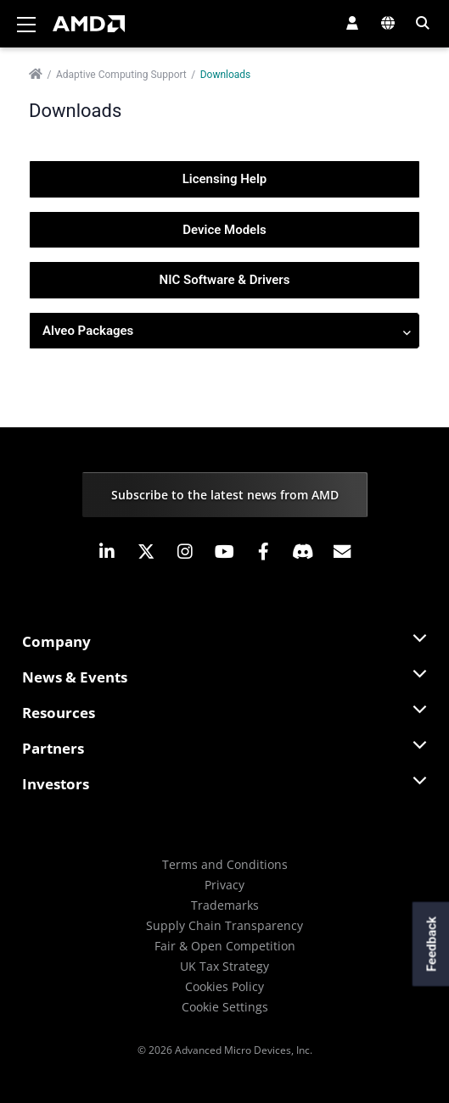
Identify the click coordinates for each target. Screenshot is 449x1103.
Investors (55, 784)
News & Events (74, 677)
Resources (58, 712)
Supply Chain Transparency (224, 925)
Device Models (224, 229)
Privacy (224, 885)
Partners (53, 748)
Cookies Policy (224, 986)
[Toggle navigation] (26, 24)
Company (56, 641)
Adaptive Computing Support (121, 75)
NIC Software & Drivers (225, 279)
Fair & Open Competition (224, 946)
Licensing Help (224, 179)
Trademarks (225, 905)
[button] (352, 23)
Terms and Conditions (225, 864)
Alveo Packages (226, 331)
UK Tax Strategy (224, 966)
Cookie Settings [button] (225, 1007)
